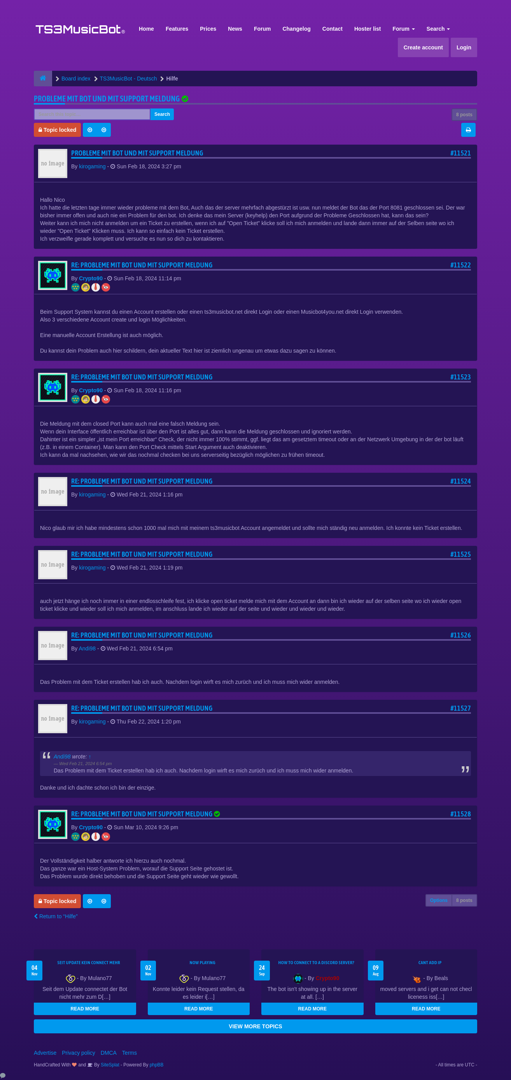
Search (438, 29)
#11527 (460, 708)
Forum (262, 29)
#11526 (460, 635)
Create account (423, 47)
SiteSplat (109, 1065)
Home (146, 29)
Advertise (45, 1053)
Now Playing (202, 962)
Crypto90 (91, 278)
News (235, 29)
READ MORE (85, 1009)
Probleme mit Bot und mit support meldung (107, 98)
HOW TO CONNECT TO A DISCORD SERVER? (316, 962)
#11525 (460, 554)
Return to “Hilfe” (56, 916)
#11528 (460, 814)
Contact (332, 29)
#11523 (460, 377)
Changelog (296, 29)
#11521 (460, 153)
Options (439, 900)
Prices (208, 29)
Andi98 (87, 648)
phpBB (157, 1065)
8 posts (464, 114)
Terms (129, 1053)
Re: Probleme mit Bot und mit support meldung (142, 265)
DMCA (109, 1053)
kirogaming (92, 166)
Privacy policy (78, 1053)
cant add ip (430, 962)
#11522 (460, 265)
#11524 (460, 481)
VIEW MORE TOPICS (255, 1026)
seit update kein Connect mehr (89, 962)
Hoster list (367, 29)
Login (464, 47)
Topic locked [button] (57, 130)
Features (177, 29)
